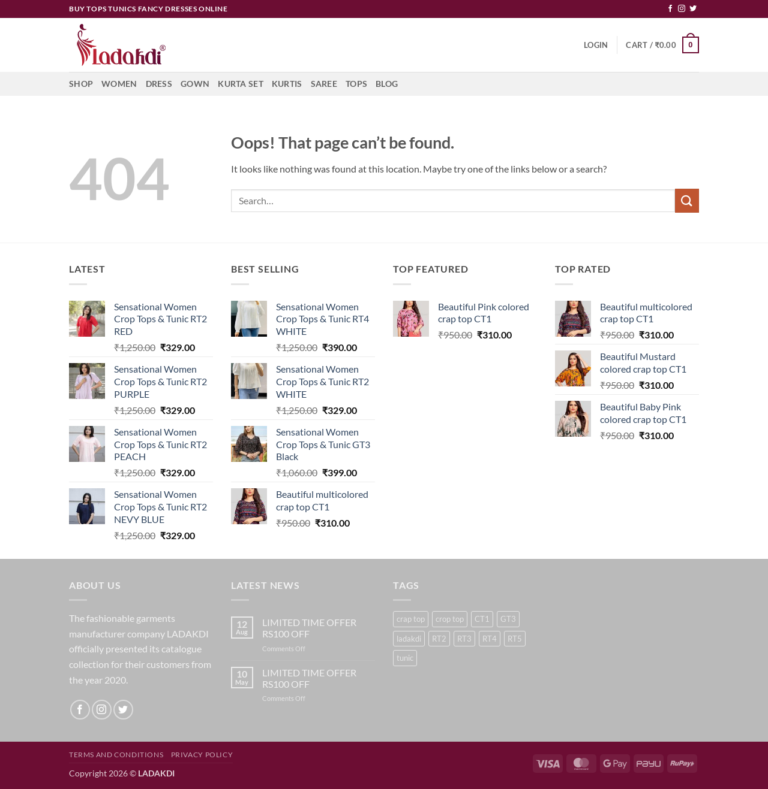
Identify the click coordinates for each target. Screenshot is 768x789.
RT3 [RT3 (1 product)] (464, 638)
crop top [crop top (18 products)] (450, 619)
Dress (159, 83)
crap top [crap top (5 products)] (411, 619)
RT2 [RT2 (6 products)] (439, 638)
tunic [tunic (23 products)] (405, 658)
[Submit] (687, 200)
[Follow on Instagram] (681, 9)
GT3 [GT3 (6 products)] (508, 619)
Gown (195, 83)
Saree (324, 83)
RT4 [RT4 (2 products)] (489, 638)
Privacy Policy (202, 754)
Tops (356, 83)
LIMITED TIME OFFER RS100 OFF (309, 627)
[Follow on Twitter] (693, 9)
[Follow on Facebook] (670, 9)
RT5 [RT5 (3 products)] (515, 638)
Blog (387, 83)
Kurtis (287, 83)
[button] (596, 45)
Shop (81, 83)
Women (119, 83)
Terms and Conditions (116, 754)
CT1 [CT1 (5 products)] (482, 619)
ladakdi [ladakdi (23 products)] (409, 638)
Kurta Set (240, 83)
